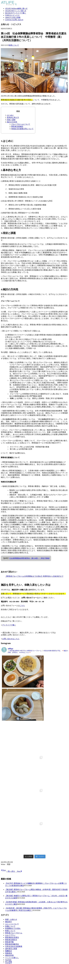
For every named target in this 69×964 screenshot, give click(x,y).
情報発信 (8, 853)
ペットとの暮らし (12, 858)
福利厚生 (8, 864)
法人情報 (12, 17)
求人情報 (8, 862)
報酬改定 (8, 851)
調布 (7, 869)
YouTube (8, 860)
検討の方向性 (12, 122)
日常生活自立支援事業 (13, 847)
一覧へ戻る (10, 772)
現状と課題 (11, 120)
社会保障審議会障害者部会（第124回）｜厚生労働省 (29, 558)
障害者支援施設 (17, 126)
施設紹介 (8, 822)
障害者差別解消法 (12, 844)
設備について (10, 826)
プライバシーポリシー (13, 914)
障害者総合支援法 (12, 838)
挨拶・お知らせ (11, 820)
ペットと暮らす (15, 11)
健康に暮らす (16, 8)
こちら (22, 605)
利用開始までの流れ (13, 829)
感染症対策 (9, 856)
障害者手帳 (9, 842)
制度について (14, 45)
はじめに (10, 115)
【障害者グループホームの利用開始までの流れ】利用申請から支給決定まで (34, 576)
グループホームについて (20, 124)
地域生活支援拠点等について (22, 129)
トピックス (12, 15)
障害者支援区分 (11, 840)
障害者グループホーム (13, 833)
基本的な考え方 (13, 117)
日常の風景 (9, 867)
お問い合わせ (14, 20)
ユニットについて (12, 824)
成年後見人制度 (11, 849)
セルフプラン (10, 835)
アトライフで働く (15, 13)
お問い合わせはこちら (10, 639)
